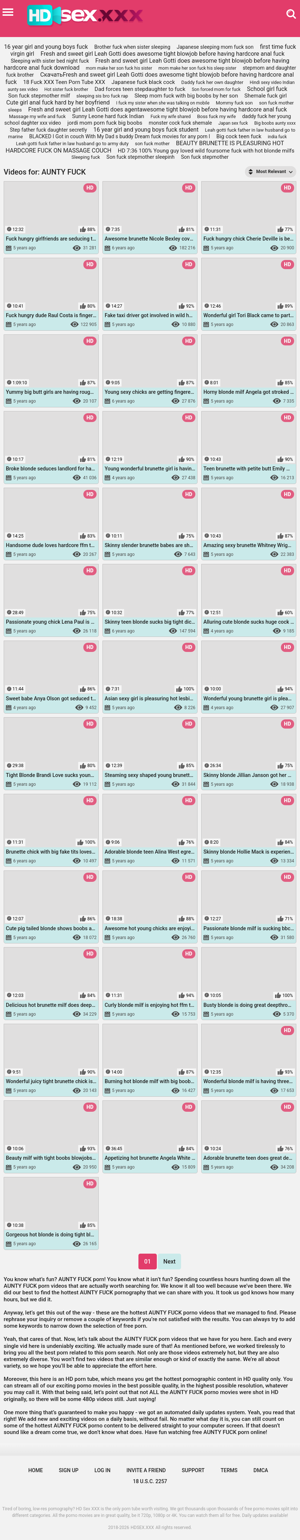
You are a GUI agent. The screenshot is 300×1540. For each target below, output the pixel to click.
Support (193, 1470)
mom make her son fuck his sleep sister (197, 68)
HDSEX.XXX (142, 1527)
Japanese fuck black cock (143, 82)
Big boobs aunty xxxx (275, 123)
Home (35, 1470)
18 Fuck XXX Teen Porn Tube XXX (64, 82)
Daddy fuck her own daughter (212, 82)
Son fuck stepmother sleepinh (140, 157)
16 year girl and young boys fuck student (145, 129)
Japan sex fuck (233, 123)
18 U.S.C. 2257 (150, 1481)
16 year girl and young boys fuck (46, 46)
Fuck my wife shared (171, 116)
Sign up (68, 1470)
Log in (102, 1470)
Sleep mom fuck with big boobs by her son (186, 95)
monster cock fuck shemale (180, 123)
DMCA (260, 1470)
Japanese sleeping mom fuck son (215, 47)
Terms (229, 1470)
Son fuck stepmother (205, 157)
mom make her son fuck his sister (119, 68)
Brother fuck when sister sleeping (132, 47)
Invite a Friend (146, 1470)
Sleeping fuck (86, 157)
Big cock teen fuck (238, 136)
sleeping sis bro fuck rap (102, 96)
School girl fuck (267, 88)
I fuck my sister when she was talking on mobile (162, 103)
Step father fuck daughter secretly (48, 130)
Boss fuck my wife (216, 116)
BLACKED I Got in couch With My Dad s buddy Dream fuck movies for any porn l (119, 136)
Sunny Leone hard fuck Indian (108, 116)
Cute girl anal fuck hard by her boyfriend (58, 102)
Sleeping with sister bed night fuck (50, 61)
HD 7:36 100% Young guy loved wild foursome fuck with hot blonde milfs (206, 150)
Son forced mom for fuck (216, 89)
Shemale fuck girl (266, 95)
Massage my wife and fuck (37, 116)
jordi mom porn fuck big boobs (104, 123)
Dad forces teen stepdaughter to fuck (140, 89)
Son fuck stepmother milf (39, 95)
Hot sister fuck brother (66, 89)
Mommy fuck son (234, 103)
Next (169, 1261)
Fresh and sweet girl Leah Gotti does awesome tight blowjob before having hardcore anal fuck (163, 53)
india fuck (277, 136)
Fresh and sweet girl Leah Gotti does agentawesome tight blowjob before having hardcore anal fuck (157, 109)
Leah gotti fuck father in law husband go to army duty (72, 143)
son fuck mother (152, 143)
